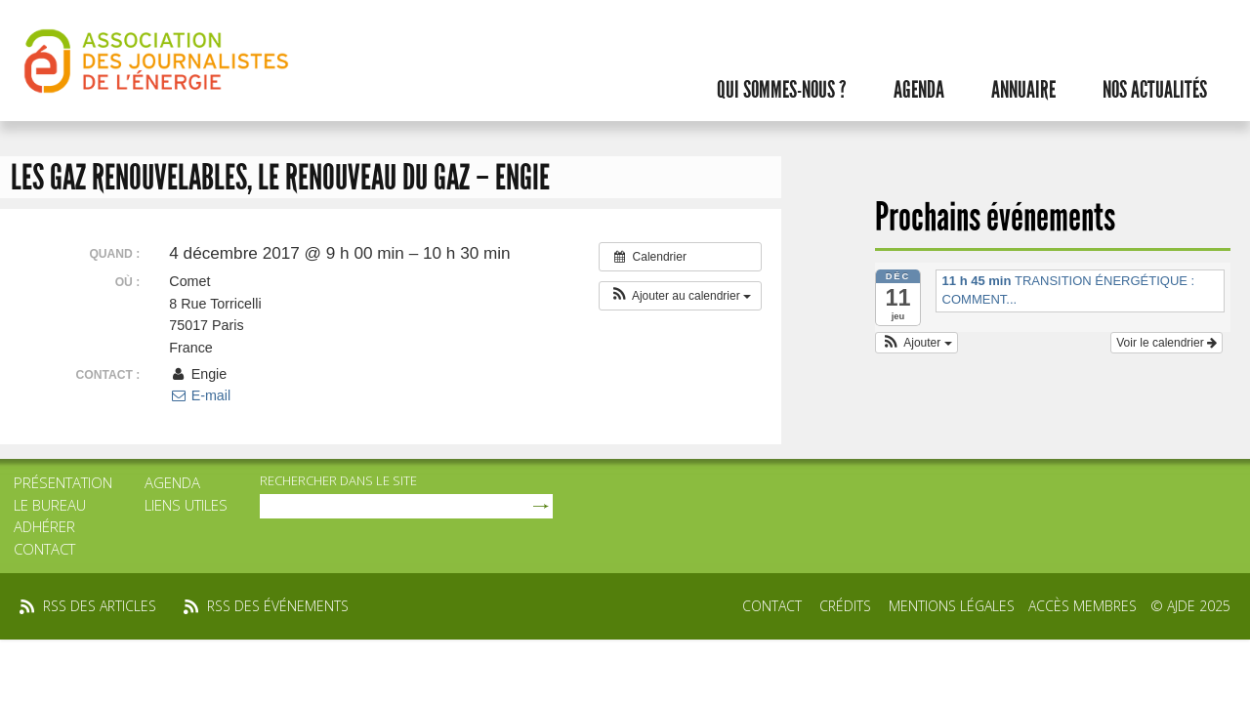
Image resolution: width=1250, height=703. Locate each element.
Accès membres (1082, 606)
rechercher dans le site (338, 480)
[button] (680, 296)
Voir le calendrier (1166, 343)
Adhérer (44, 526)
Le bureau (50, 505)
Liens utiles (186, 505)
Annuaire (1023, 89)
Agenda (919, 89)
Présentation (63, 482)
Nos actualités (1155, 89)
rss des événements (278, 606)
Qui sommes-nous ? (782, 89)
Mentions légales (952, 606)
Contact (44, 548)
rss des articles (99, 606)
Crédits (845, 606)
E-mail (199, 395)
